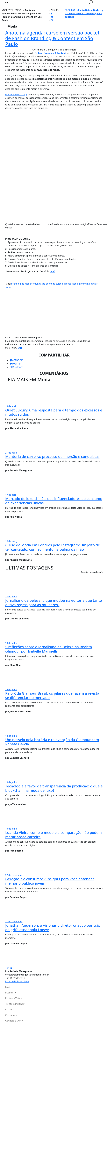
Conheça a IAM (13, 1020)
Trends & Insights (14, 1003)
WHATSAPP (16, 367)
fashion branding (81, 283)
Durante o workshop (16, 94)
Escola (8, 1009)
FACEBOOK (16, 360)
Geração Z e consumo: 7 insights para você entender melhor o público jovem (49, 881)
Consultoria (11, 1015)
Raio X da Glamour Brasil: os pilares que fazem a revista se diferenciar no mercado (52, 695)
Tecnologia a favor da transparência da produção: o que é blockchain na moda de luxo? (54, 788)
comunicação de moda (43, 283)
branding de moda (21, 283)
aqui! (52, 271)
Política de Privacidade (17, 981)
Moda (8, 987)
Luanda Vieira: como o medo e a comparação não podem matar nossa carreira (53, 834)
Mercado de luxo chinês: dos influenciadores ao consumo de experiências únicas (53, 500)
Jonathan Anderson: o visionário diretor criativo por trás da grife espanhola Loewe (52, 927)
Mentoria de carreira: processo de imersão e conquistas (52, 456)
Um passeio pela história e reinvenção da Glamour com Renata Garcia (52, 741)
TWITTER (15, 363)
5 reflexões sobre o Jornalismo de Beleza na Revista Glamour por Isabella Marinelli (48, 649)
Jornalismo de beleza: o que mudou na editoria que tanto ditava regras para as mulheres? (53, 602)
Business (10, 992)
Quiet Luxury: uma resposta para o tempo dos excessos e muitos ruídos (53, 412)
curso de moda (63, 283)
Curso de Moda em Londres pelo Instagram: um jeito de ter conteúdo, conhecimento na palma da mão (52, 547)
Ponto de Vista (12, 998)
